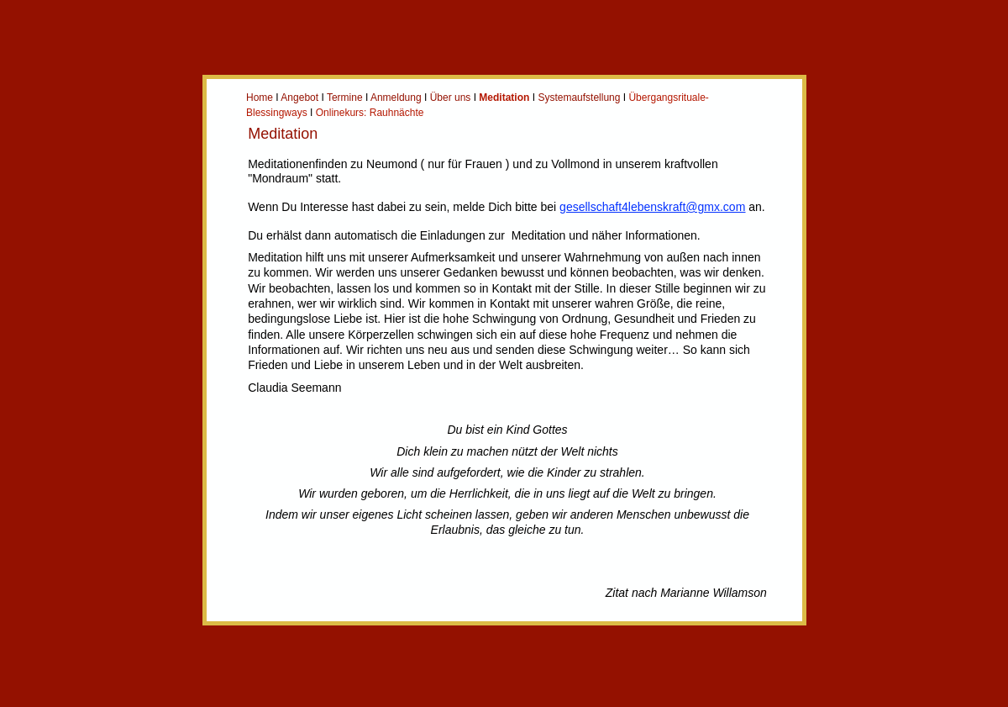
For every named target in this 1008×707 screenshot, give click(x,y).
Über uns (450, 97)
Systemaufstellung (579, 97)
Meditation (504, 97)
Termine (345, 97)
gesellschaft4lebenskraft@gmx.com (652, 207)
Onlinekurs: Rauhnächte (370, 113)
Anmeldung (396, 97)
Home (259, 97)
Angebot (299, 97)
